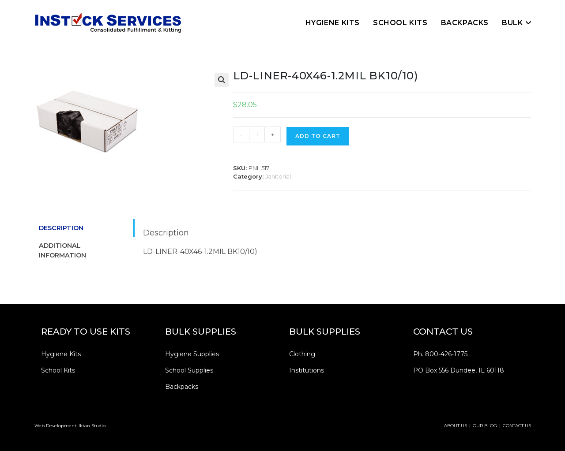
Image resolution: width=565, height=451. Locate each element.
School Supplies (189, 370)
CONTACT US (517, 426)
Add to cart (317, 136)
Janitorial (278, 176)
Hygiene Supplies (192, 354)
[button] (222, 80)
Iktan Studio (92, 426)
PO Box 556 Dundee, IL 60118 (458, 370)
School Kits (58, 370)
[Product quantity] (257, 134)
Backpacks (181, 387)
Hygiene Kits (61, 354)
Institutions (306, 370)
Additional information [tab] (62, 250)
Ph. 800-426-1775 (440, 354)
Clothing (302, 354)
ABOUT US (455, 426)
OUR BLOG (485, 426)
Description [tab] (61, 228)
